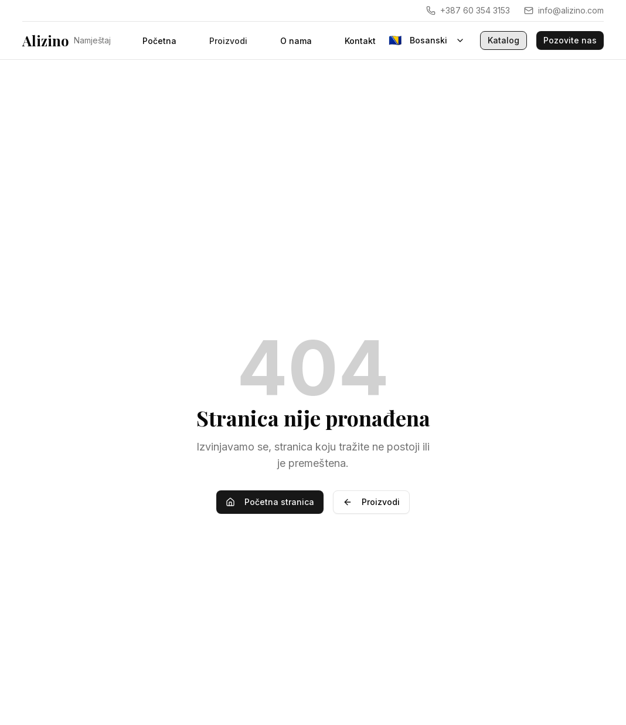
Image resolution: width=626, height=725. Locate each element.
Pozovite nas (570, 40)
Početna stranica (270, 502)
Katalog (503, 40)
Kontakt (360, 41)
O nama (296, 41)
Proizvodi (371, 502)
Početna (159, 41)
